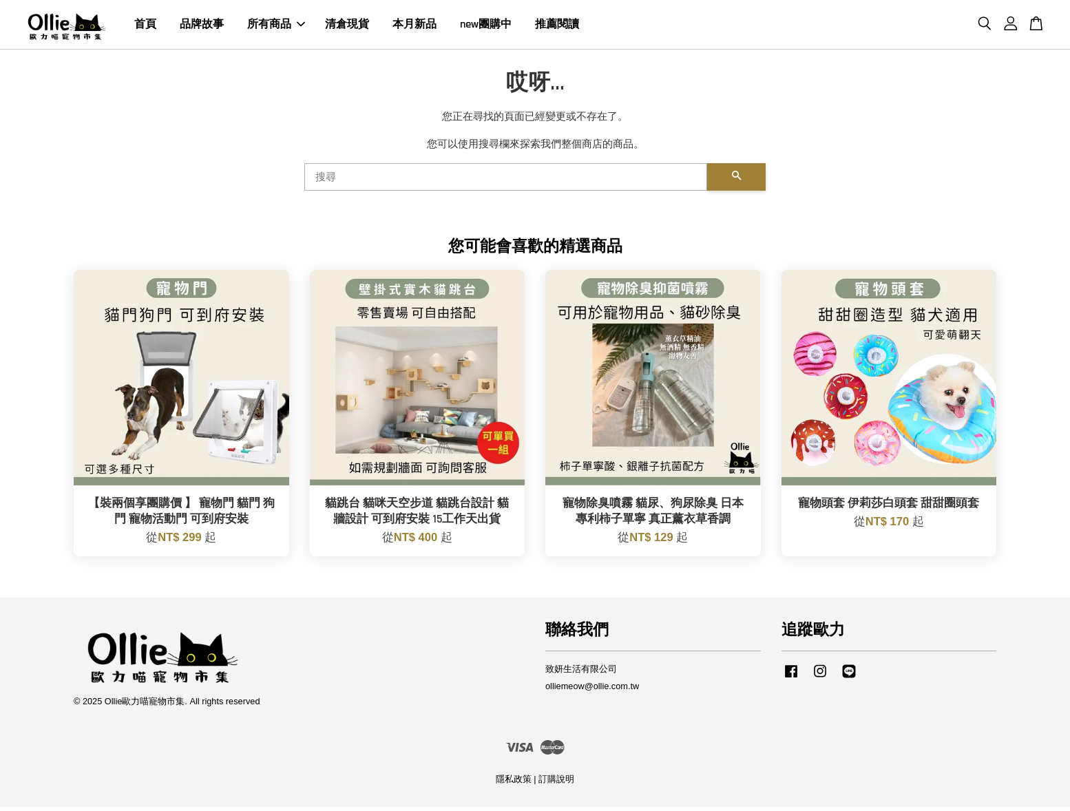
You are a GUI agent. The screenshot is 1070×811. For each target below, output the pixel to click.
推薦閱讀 (557, 26)
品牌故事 (202, 26)
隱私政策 (514, 783)
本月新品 (414, 26)
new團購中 (486, 26)
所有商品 (276, 26)
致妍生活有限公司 (581, 673)
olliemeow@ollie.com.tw (592, 690)
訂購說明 (556, 783)
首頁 (145, 26)
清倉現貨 (347, 26)
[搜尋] (505, 181)
